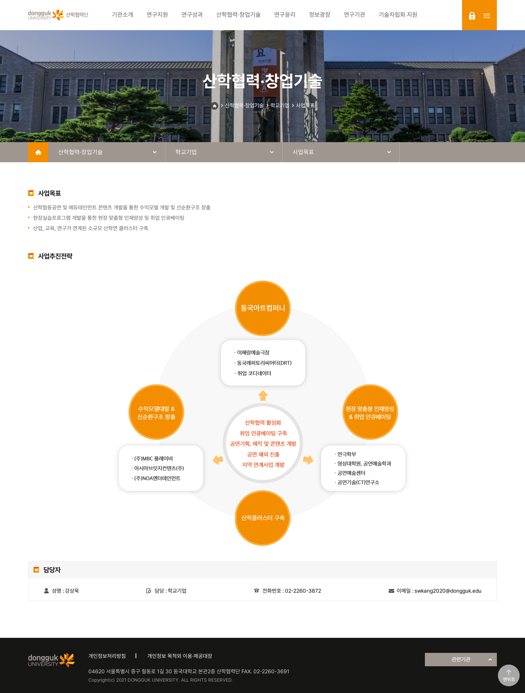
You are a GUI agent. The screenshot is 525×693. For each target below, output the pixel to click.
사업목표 (305, 105)
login (472, 16)
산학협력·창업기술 (244, 105)
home (38, 152)
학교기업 (280, 105)
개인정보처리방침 (107, 656)
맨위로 (509, 679)
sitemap (486, 16)
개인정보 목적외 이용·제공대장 (179, 656)
